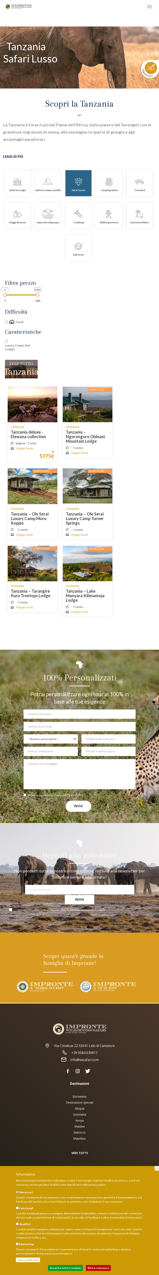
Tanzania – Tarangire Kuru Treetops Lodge (30, 593)
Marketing (26, 1244)
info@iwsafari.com (79, 1059)
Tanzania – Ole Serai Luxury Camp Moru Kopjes (30, 518)
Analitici (25, 1224)
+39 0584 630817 (80, 1052)
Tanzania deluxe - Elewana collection (28, 434)
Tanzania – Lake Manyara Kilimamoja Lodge (85, 595)
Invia (78, 806)
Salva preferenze (28, 1260)
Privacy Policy (75, 795)
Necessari (26, 1192)
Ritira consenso (98, 1268)
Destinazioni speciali (79, 1102)
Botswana (79, 1096)
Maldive (79, 1126)
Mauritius (79, 1138)
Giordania (79, 1114)
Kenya (79, 1120)
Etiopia (79, 1108)
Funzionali (26, 1208)
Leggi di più (13, 156)
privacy (51, 909)
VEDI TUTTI (79, 1153)
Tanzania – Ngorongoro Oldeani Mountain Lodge (85, 436)
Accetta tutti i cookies (65, 1268)
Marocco (79, 1132)
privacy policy (96, 1184)
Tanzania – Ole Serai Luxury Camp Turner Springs (85, 518)
